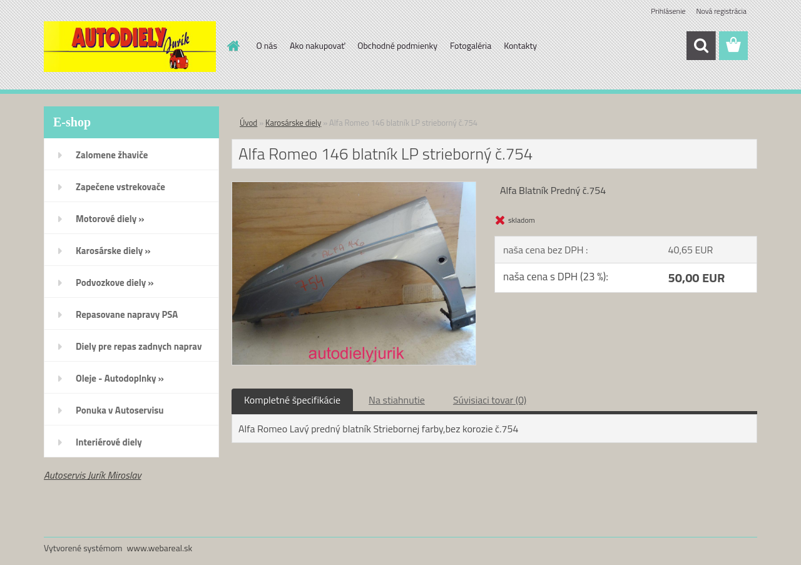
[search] (700, 45)
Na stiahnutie (397, 399)
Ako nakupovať (317, 45)
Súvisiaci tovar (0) (489, 399)
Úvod (248, 122)
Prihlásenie (668, 11)
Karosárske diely (293, 122)
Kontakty (520, 45)
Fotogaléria (470, 45)
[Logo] (130, 46)
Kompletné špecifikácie (292, 399)
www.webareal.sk (160, 547)
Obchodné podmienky (397, 45)
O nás (267, 45)
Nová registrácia (721, 11)
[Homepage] (232, 45)
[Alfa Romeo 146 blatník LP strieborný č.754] (354, 187)
